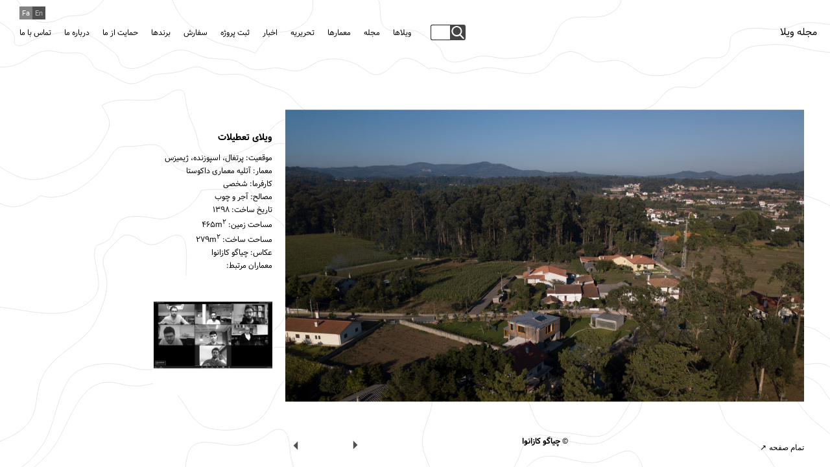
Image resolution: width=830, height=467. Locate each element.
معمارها (339, 33)
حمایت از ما (120, 33)
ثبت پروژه (235, 33)
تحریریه (302, 33)
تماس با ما (35, 33)
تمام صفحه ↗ (782, 447)
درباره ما (76, 33)
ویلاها (402, 33)
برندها (161, 33)
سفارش (196, 33)
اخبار (270, 33)
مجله (372, 33)
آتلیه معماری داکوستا (218, 171)
